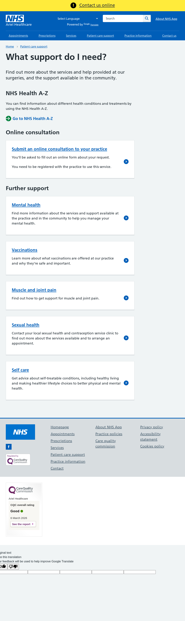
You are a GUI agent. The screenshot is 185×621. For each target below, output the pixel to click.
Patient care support (100, 35)
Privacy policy (151, 427)
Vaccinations (24, 250)
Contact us (169, 35)
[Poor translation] (13, 567)
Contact (57, 468)
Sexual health (25, 325)
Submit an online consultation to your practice (59, 149)
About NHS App (166, 19)
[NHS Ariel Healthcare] (19, 21)
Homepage (60, 427)
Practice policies (108, 434)
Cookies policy (152, 446)
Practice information (138, 35)
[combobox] (123, 18)
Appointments (18, 35)
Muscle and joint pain (34, 290)
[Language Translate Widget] (76, 18)
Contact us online (97, 5)
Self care (20, 370)
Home (10, 46)
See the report (21, 524)
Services (71, 35)
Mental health (26, 205)
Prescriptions (47, 35)
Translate (91, 25)
